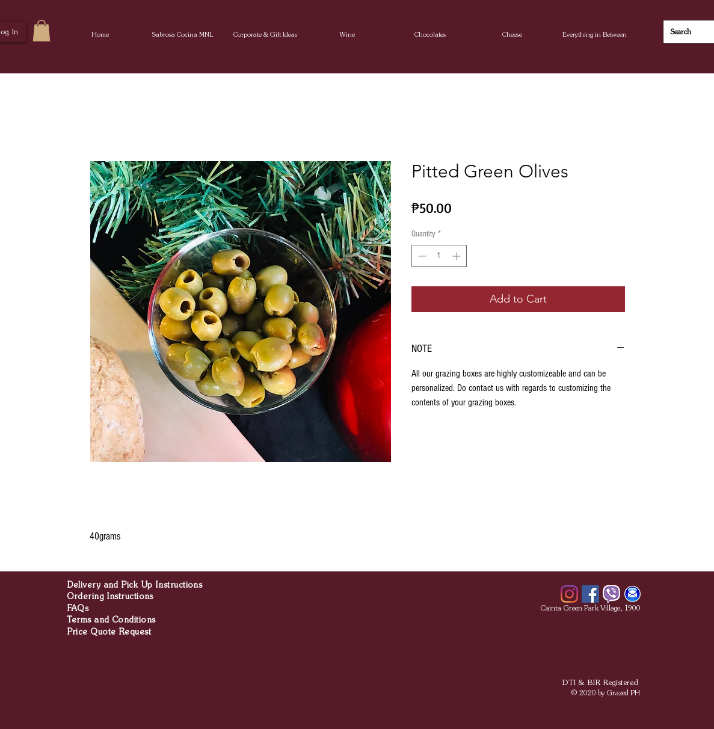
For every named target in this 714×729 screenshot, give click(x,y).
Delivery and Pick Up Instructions (135, 585)
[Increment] (457, 255)
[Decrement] (420, 255)
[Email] (632, 594)
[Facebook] (590, 594)
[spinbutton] (439, 255)
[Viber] (611, 594)
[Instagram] (569, 594)
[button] (347, 34)
